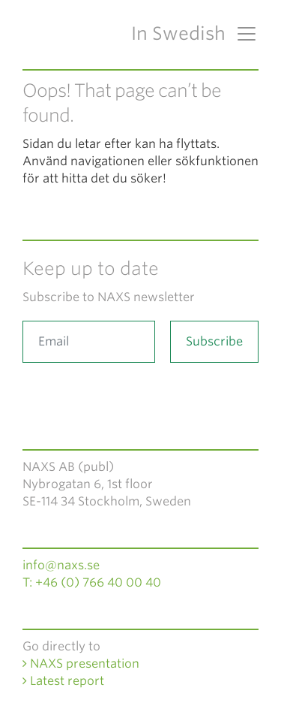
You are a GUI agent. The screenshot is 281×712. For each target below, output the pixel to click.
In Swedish (178, 33)
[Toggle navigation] (242, 34)
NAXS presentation (80, 663)
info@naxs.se (61, 565)
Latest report (63, 681)
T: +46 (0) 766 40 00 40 (91, 582)
